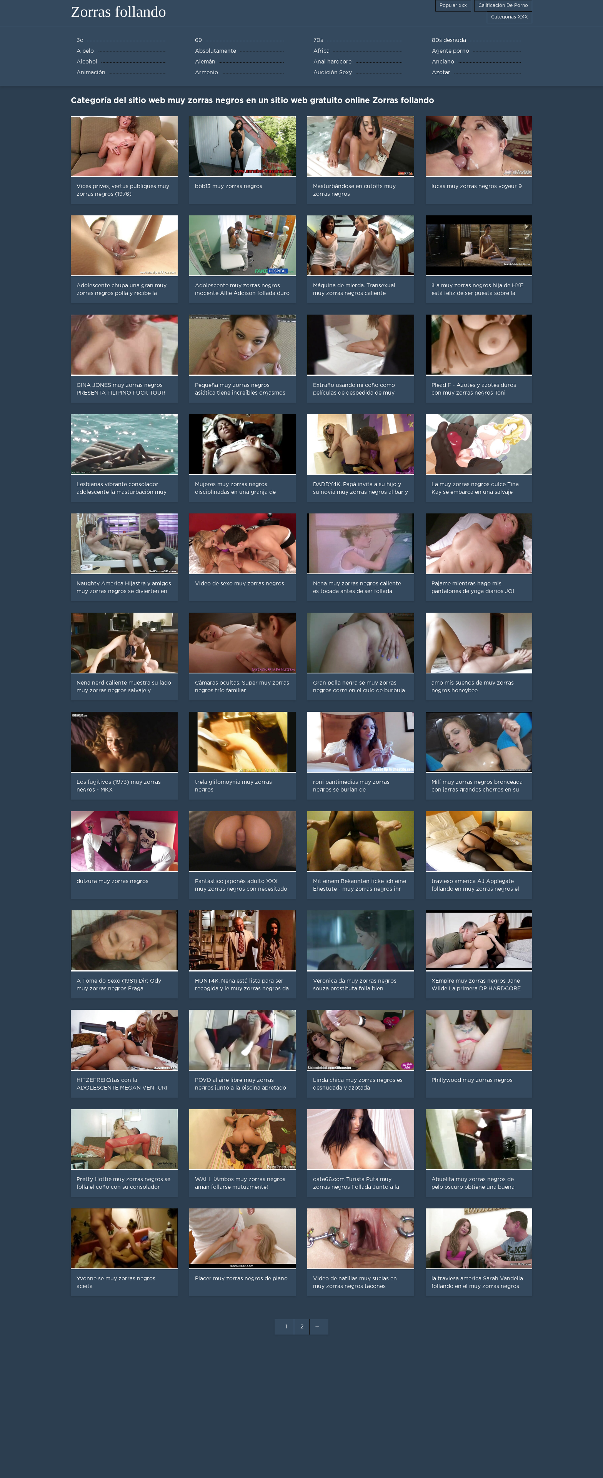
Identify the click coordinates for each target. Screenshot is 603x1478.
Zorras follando (118, 11)
